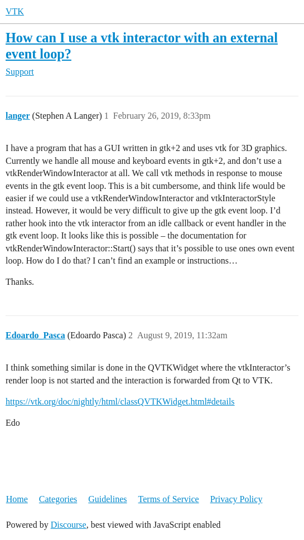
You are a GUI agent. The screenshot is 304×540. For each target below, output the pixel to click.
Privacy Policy (236, 499)
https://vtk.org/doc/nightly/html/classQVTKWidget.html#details (120, 401)
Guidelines (107, 499)
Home (17, 499)
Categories (58, 499)
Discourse (68, 524)
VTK (15, 11)
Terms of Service (168, 499)
